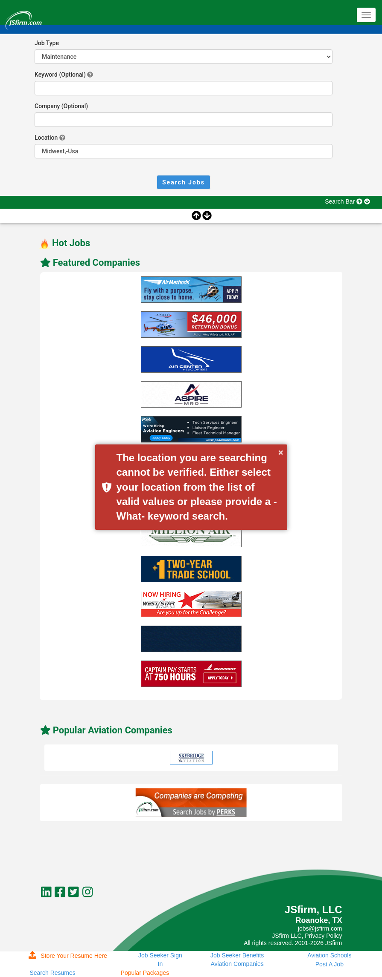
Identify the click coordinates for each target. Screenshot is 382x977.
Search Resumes (52, 972)
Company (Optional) (61, 106)
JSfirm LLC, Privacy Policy (307, 935)
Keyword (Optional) (60, 74)
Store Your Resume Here (68, 955)
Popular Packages (145, 972)
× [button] (280, 452)
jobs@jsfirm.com (320, 928)
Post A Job (329, 964)
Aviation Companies (236, 963)
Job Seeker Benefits (237, 955)
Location (46, 137)
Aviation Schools (329, 955)
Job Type (47, 43)
